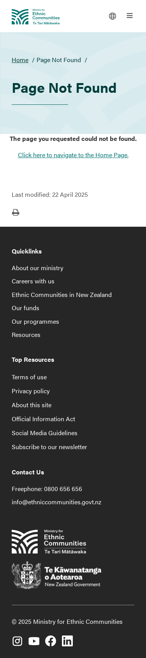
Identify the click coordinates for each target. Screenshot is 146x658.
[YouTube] (33, 637)
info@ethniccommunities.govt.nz (56, 501)
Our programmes (35, 321)
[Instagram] (17, 637)
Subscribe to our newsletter (49, 446)
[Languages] (112, 15)
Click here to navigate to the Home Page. (73, 154)
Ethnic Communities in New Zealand (62, 294)
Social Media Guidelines (44, 432)
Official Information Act (43, 418)
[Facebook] (50, 637)
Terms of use (29, 376)
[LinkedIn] (67, 637)
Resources (26, 334)
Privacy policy (31, 390)
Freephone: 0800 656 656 (47, 488)
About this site (31, 404)
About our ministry (37, 267)
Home (20, 59)
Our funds (25, 307)
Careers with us (33, 280)
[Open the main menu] (129, 15)
